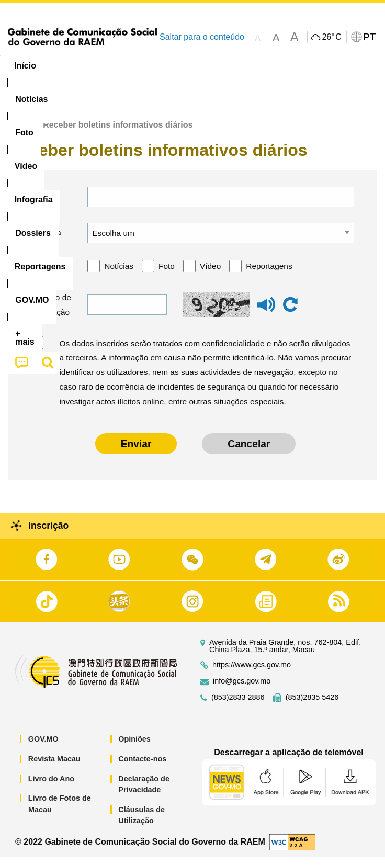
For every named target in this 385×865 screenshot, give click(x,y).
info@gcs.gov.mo (241, 689)
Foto (166, 274)
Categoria (51, 274)
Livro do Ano (51, 786)
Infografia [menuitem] (211, 65)
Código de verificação (51, 313)
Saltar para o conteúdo (202, 36)
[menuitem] (71, 66)
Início (19, 133)
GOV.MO (43, 747)
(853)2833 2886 (238, 706)
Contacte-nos (142, 767)
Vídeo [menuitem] (160, 65)
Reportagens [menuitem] (332, 65)
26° (331, 37)
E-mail (45, 204)
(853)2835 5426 (312, 706)
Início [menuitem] (25, 65)
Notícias (118, 274)
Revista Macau (54, 767)
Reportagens (269, 274)
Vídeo (210, 274)
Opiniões (134, 747)
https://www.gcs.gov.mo (251, 673)
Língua (47, 240)
